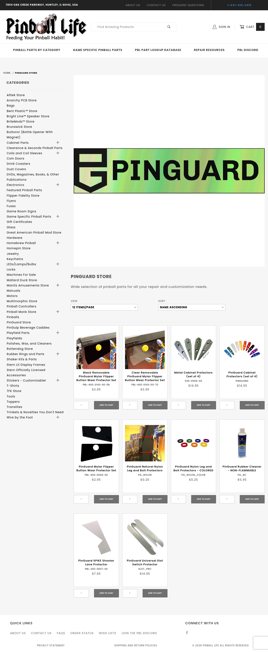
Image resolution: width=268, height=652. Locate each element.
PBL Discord (247, 50)
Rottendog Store (20, 349)
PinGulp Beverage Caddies (28, 327)
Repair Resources (209, 50)
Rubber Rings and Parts (25, 354)
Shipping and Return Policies (135, 645)
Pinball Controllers (21, 306)
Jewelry (13, 254)
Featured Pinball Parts (24, 190)
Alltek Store (16, 95)
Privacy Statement (51, 645)
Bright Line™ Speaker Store (28, 116)
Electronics (15, 185)
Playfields (14, 338)
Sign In (221, 27)
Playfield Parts (18, 333)
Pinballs (13, 317)
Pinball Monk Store (21, 312)
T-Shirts (13, 386)
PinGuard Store (19, 322)
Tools (11, 396)
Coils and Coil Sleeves (24, 153)
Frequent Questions (188, 5)
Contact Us (156, 5)
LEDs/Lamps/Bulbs (21, 264)
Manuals (13, 291)
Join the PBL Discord (139, 633)
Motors (12, 296)
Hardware (14, 238)
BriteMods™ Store (20, 121)
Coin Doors (15, 158)
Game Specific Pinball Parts (97, 50)
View (74, 301)
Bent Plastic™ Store (22, 111)
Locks (11, 269)
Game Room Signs (21, 211)
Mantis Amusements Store (28, 285)
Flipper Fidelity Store (23, 195)
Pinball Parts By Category (36, 50)
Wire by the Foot (20, 417)
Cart (252, 27)
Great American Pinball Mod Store (34, 232)
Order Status (82, 633)
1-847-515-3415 (240, 5)
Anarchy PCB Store (22, 100)
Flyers (11, 201)
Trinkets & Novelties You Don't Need (35, 412)
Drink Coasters (18, 164)
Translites (14, 407)
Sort (161, 301)
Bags (11, 105)
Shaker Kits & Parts (22, 359)
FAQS (61, 633)
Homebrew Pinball (21, 243)
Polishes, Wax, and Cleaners (29, 343)
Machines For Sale (21, 275)
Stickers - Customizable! (26, 380)
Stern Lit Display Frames (26, 365)
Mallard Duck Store (22, 280)
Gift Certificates (19, 222)
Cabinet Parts (18, 143)
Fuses (11, 206)
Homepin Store (19, 248)
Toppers (13, 402)
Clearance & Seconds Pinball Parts (35, 148)
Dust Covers (16, 169)
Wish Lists (107, 633)
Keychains (15, 259)
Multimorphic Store (22, 301)
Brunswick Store (19, 127)
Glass (11, 227)
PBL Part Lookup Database (158, 50)
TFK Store (14, 391)
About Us (133, 5)
